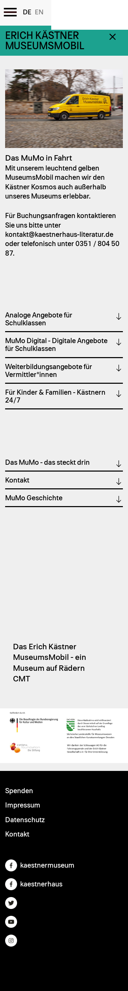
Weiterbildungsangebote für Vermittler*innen (48, 370)
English (39, 12)
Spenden (19, 791)
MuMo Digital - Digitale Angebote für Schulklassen (56, 344)
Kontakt (17, 480)
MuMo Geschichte (33, 498)
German (27, 12)
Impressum (22, 805)
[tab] (64, 319)
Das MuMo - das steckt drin (47, 462)
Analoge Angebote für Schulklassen (38, 319)
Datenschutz (25, 820)
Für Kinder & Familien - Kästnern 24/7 (55, 396)
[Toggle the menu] (10, 12)
